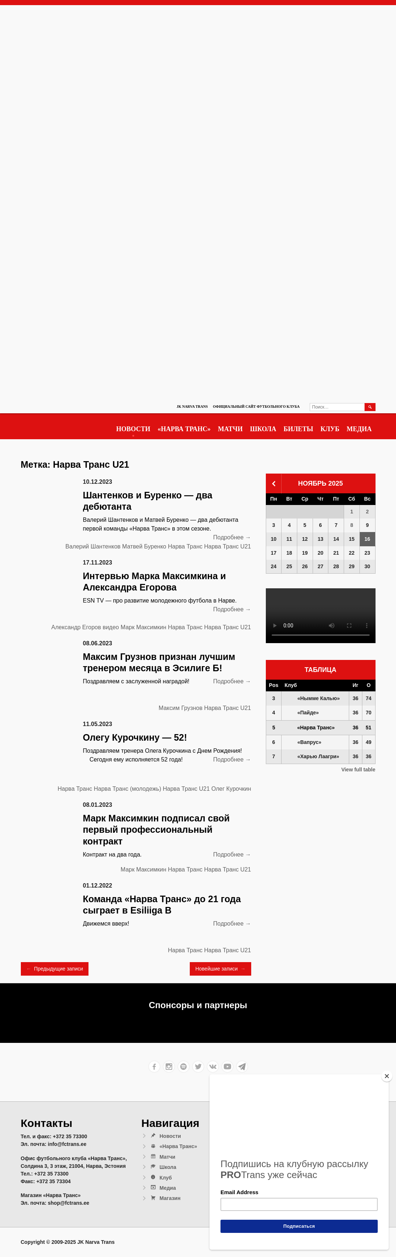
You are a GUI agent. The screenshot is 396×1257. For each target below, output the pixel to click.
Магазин (165, 1198)
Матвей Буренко (144, 546)
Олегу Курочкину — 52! (135, 737)
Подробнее (232, 537)
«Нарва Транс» (184, 429)
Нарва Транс (185, 546)
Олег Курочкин (231, 789)
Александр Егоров (76, 627)
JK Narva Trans (192, 407)
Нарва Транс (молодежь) (127, 789)
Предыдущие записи (54, 969)
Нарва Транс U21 (227, 546)
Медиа (359, 429)
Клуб (330, 429)
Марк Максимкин (143, 627)
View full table (358, 769)
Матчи (230, 429)
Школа (263, 429)
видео (111, 627)
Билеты (298, 429)
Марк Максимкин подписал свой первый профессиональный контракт (156, 829)
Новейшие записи (220, 969)
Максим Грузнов (181, 708)
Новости (133, 429)
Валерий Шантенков (93, 546)
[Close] (386, 1076)
